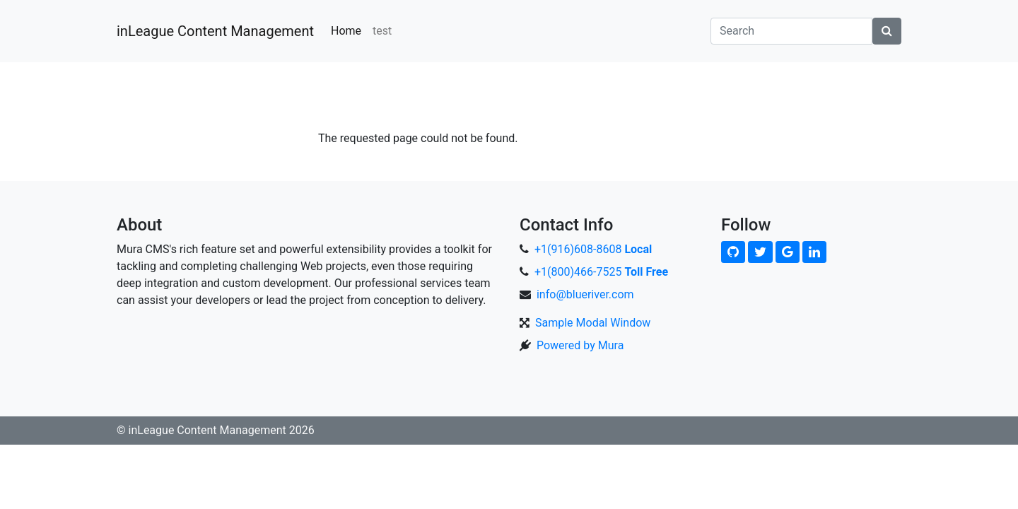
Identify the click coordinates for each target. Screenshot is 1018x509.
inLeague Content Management (215, 31)
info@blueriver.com (585, 294)
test (382, 30)
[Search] (791, 31)
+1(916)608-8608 (593, 249)
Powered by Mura (580, 345)
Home (346, 30)
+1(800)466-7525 (601, 272)
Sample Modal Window (592, 322)
